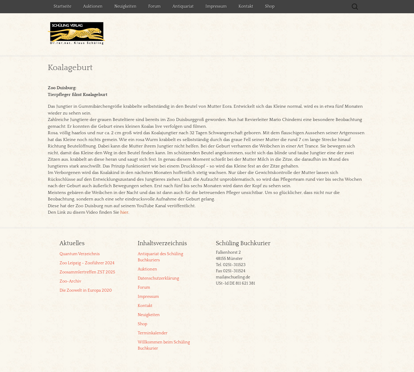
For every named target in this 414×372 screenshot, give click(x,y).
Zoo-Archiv (70, 281)
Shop (270, 6)
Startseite (62, 6)
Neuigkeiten (125, 6)
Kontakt (246, 6)
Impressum (216, 6)
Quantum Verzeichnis (80, 254)
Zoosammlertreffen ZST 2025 (87, 272)
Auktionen (93, 6)
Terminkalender (152, 333)
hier (124, 212)
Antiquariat (183, 6)
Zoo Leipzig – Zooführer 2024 (87, 263)
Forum (154, 6)
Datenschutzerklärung (158, 278)
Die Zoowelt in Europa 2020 (86, 290)
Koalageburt (70, 67)
